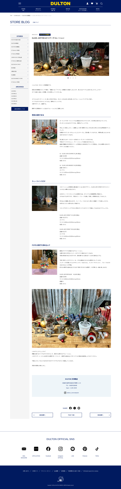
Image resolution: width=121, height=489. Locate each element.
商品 (23, 9)
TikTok (97, 456)
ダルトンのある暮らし (83, 9)
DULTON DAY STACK (15, 64)
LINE (72, 456)
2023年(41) (14, 98)
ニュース (98, 9)
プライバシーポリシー (46, 471)
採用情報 (63, 471)
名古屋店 (13, 75)
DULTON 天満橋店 (26, 15)
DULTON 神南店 (14, 43)
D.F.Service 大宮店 (15, 82)
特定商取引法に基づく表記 (74, 471)
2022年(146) (14, 101)
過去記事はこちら (19, 109)
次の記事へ (100, 415)
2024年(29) (14, 96)
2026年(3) (13, 91)
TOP (11, 15)
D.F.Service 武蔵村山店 (16, 61)
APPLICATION (36, 456)
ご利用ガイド (35, 471)
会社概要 (56, 471)
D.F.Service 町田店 (15, 53)
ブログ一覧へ (71, 415)
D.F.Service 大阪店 (15, 50)
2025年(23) (14, 93)
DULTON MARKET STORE (17, 78)
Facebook (48, 456)
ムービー (68, 9)
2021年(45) (14, 103)
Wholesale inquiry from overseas (90, 471)
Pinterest (85, 456)
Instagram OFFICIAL (60, 456)
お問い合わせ (26, 471)
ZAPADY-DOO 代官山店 (16, 57)
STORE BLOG (17, 15)
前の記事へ (42, 415)
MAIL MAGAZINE (24, 456)
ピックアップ (38, 9)
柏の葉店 (13, 67)
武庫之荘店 (13, 71)
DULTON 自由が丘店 (15, 39)
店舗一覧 (53, 9)
